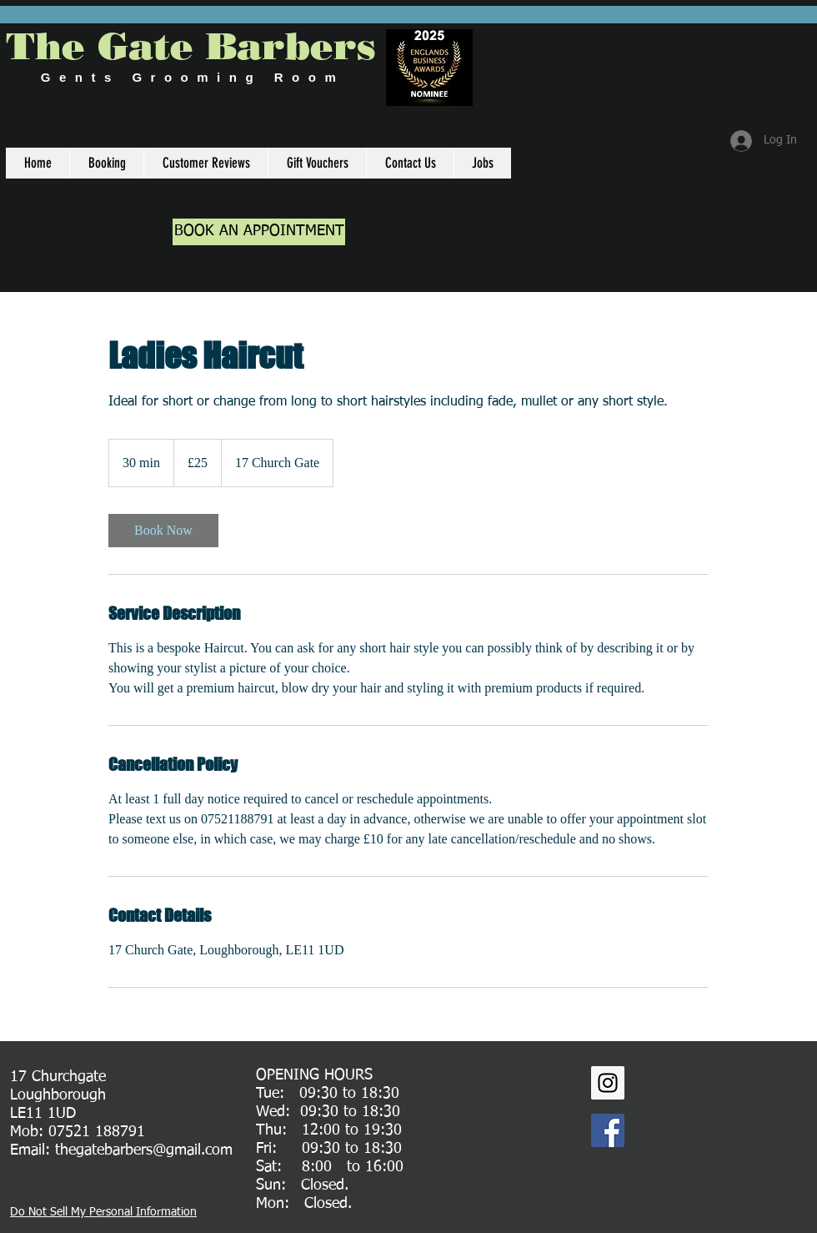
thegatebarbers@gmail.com (144, 1150)
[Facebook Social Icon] (607, 1130)
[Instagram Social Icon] (607, 1083)
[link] (163, 530)
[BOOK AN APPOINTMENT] (259, 232)
